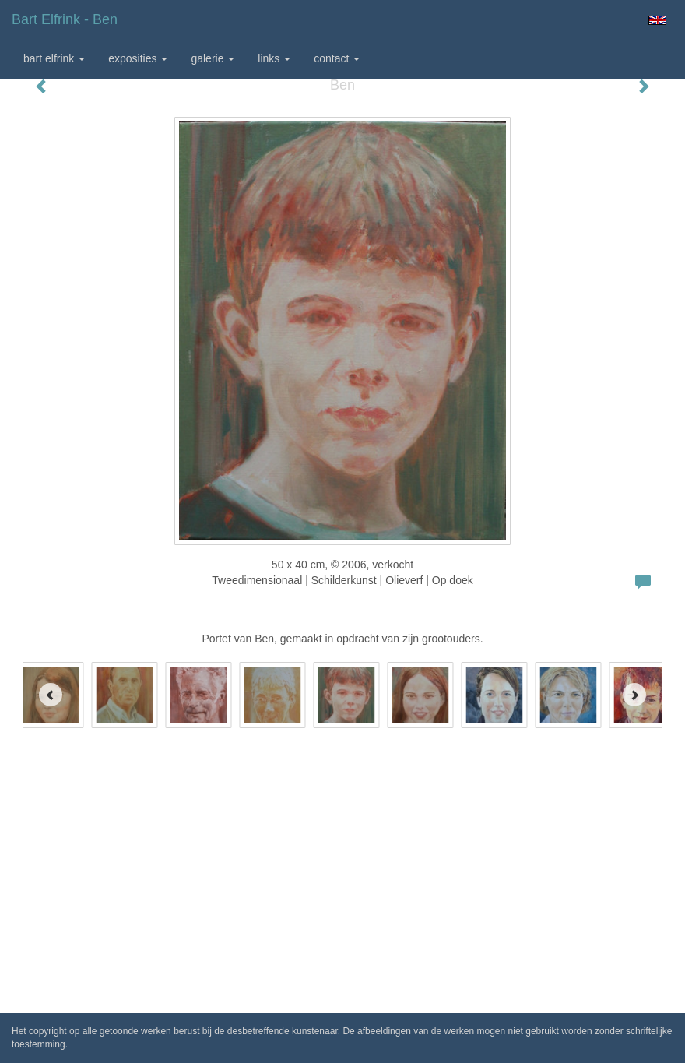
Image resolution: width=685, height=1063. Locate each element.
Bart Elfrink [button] (54, 58)
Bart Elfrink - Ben (65, 19)
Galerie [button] (212, 58)
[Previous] (50, 694)
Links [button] (274, 58)
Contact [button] (337, 58)
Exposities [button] (137, 58)
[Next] (634, 694)
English (657, 20)
